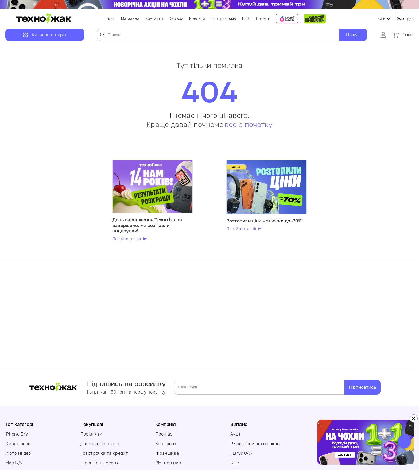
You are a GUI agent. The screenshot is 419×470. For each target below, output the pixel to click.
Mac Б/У (13, 463)
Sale (234, 463)
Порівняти (91, 434)
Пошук (353, 35)
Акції (235, 434)
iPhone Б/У (16, 434)
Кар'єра (176, 18)
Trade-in (262, 18)
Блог (111, 18)
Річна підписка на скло (255, 443)
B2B (245, 18)
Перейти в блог (127, 239)
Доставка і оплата (99, 443)
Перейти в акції (241, 228)
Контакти (154, 18)
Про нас (164, 434)
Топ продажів (223, 18)
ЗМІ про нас (168, 463)
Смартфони (18, 443)
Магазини (130, 18)
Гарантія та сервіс (99, 463)
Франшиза (167, 453)
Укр (400, 18)
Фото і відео (18, 453)
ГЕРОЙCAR (241, 453)
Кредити (197, 18)
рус (410, 18)
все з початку (249, 124)
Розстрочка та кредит (104, 453)
